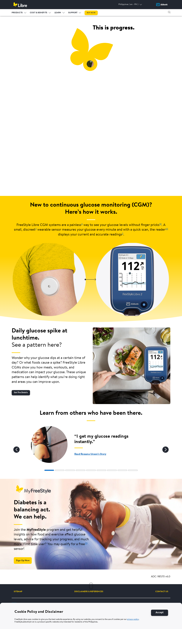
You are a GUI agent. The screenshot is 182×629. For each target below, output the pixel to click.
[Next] (165, 449)
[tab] (49, 470)
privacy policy (133, 619)
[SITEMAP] (18, 591)
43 (166, 229)
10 (160, 224)
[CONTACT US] (161, 591)
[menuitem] (19, 12)
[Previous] (16, 449)
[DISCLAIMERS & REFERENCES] (88, 591)
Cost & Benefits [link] (38, 13)
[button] (169, 12)
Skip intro (163, 589)
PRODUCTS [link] (17, 13)
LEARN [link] (57, 13)
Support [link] (72, 13)
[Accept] (159, 613)
